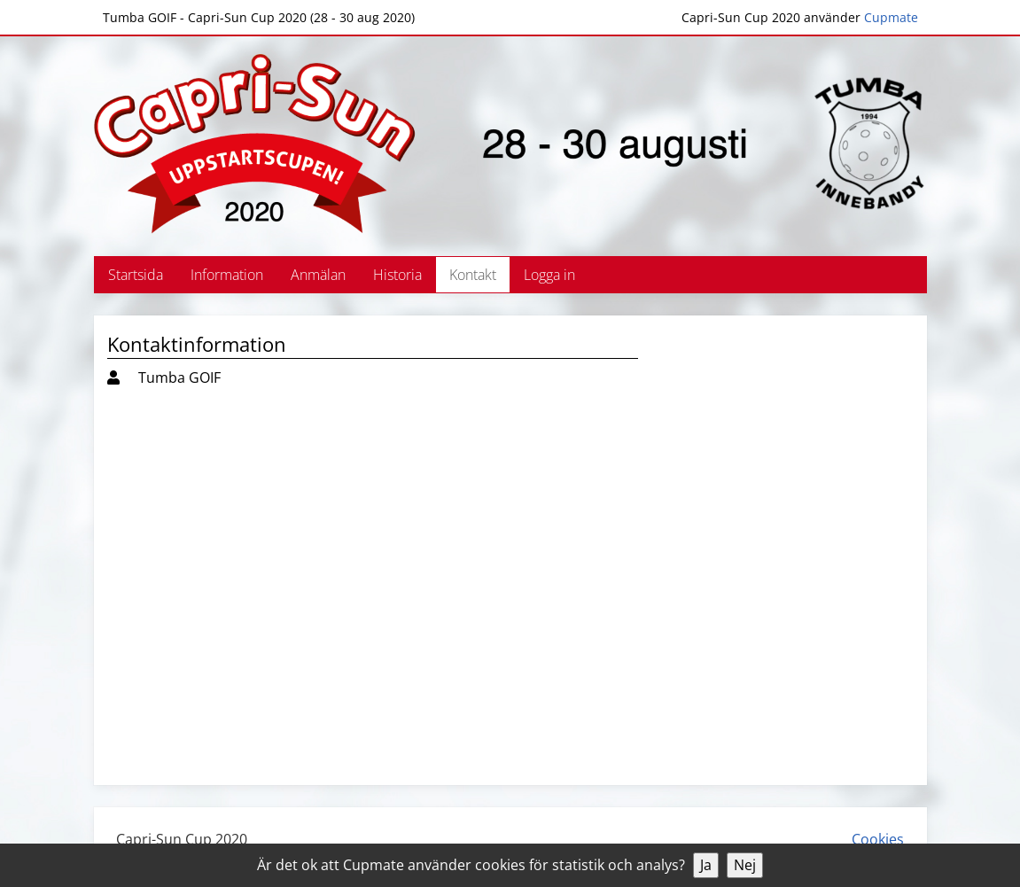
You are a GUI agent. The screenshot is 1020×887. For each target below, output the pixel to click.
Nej (745, 865)
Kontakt (472, 274)
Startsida (135, 274)
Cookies (878, 839)
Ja (706, 865)
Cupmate (891, 17)
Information (227, 274)
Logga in (549, 274)
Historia (397, 274)
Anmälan (318, 274)
